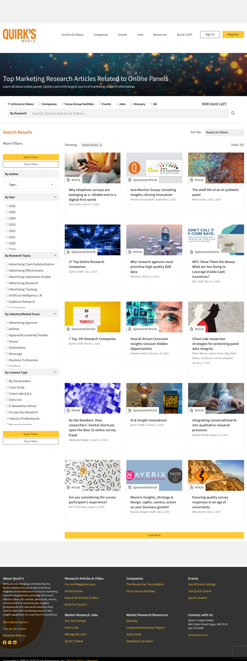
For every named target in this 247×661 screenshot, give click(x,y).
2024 (10, 218)
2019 (10, 249)
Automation (16, 308)
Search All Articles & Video (82, 598)
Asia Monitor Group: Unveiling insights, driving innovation (153, 192)
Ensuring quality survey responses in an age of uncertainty (210, 502)
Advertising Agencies (21, 322)
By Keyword (18, 113)
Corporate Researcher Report (145, 627)
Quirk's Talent (74, 641)
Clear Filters (31, 164)
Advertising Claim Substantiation (30, 264)
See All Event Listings (202, 584)
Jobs (140, 34)
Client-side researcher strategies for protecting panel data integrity (215, 343)
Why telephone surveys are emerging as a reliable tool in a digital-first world (92, 194)
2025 (10, 212)
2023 (10, 224)
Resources (160, 34)
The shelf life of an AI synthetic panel (215, 192)
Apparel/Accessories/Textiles (27, 335)
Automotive (15, 347)
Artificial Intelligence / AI (24, 295)
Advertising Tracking (21, 289)
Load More (154, 535)
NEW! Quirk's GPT (214, 104)
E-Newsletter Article (21, 406)
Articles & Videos (73, 34)
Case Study (15, 387)
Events (122, 34)
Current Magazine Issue (80, 584)
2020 (10, 243)
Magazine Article (19, 425)
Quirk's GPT (185, 34)
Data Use (14, 399)
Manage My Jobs (75, 634)
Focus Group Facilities (140, 591)
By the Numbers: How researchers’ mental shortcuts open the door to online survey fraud (92, 427)
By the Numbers (18, 381)
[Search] (130, 113)
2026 (10, 206)
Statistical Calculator (139, 641)
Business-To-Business (22, 360)
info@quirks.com (198, 635)
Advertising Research (22, 283)
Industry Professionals (23, 418)
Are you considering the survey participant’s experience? (92, 499)
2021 (10, 237)
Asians (12, 341)
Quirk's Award (197, 598)
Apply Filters (30, 157)
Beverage (14, 354)
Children (13, 366)
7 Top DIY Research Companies (92, 338)
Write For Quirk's (76, 604)
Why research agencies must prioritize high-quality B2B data (151, 266)
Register (233, 34)
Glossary (132, 621)
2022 (10, 231)
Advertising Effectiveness (24, 270)
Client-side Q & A (18, 393)
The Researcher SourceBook (145, 584)
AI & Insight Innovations (148, 420)
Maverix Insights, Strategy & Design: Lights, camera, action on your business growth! (153, 502)
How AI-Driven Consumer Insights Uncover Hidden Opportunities (149, 343)
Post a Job (71, 627)
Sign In (210, 34)
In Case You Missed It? (22, 412)
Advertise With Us (14, 635)
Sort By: (196, 132)
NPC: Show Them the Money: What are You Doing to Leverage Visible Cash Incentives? (214, 269)
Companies (100, 34)
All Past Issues (74, 591)
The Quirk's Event (14, 629)
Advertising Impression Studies (28, 277)
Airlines (12, 329)
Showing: (71, 145)
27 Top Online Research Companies (86, 264)
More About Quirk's (16, 622)
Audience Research (20, 301)
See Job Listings (75, 621)
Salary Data (133, 634)
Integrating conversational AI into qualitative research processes (214, 425)
